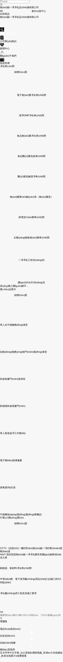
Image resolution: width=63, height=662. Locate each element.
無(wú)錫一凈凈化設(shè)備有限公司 (19, 7)
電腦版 (3, 621)
